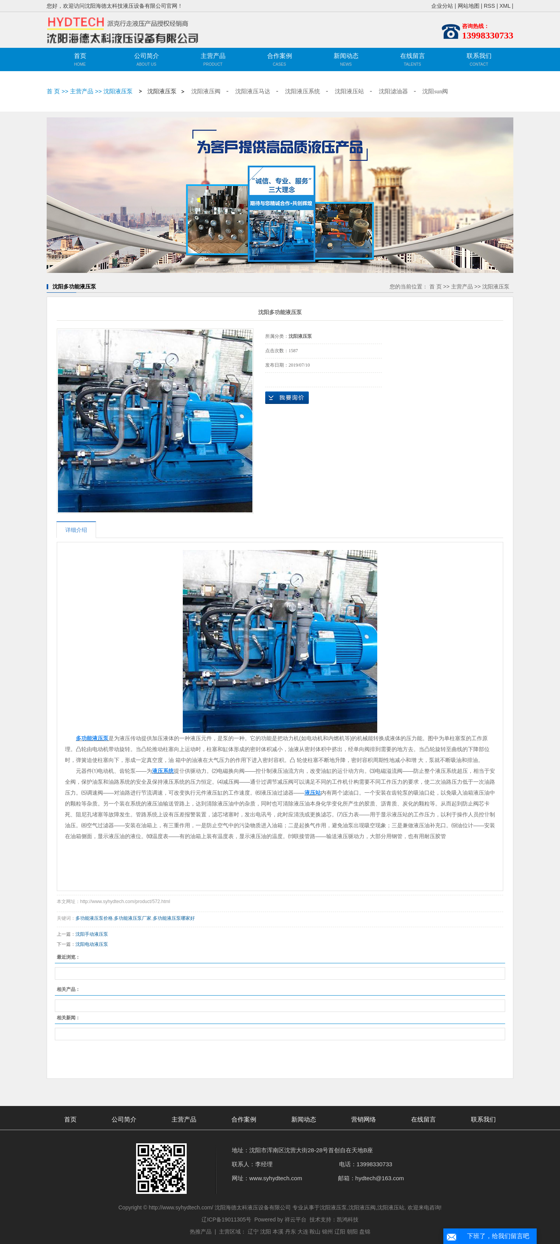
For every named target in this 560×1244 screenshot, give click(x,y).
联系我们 (479, 55)
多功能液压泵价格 (94, 918)
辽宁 (253, 1231)
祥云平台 (295, 1219)
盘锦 (364, 1231)
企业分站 (442, 6)
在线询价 (287, 397)
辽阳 (339, 1231)
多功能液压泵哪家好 (174, 918)
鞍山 (315, 1231)
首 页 (53, 91)
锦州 (327, 1231)
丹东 (290, 1231)
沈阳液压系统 (302, 91)
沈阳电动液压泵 (91, 944)
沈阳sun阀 (435, 91)
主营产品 (213, 60)
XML (504, 6)
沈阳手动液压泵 (91, 934)
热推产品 (201, 1231)
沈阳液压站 (349, 91)
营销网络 (363, 1119)
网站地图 (469, 6)
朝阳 (352, 1231)
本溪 (278, 1231)
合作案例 (279, 55)
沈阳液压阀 (205, 91)
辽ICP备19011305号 (226, 1219)
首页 (80, 55)
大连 (303, 1231)
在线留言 (412, 55)
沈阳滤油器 (393, 91)
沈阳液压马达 (252, 91)
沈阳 (265, 1231)
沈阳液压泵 (118, 91)
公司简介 (146, 55)
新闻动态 (346, 55)
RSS (489, 6)
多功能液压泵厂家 (132, 918)
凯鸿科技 (348, 1219)
